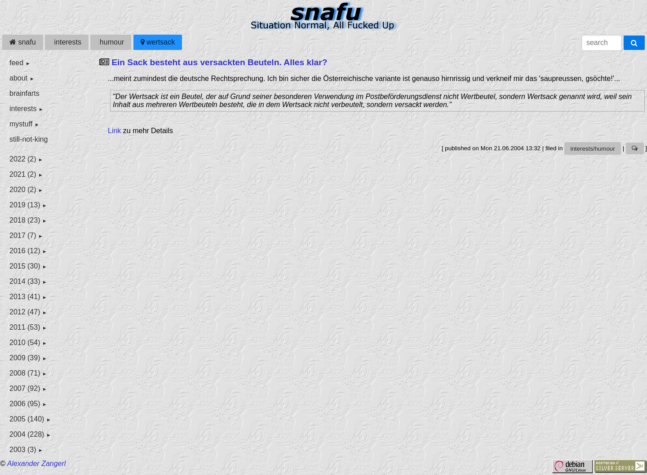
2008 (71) (24, 373)
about (18, 78)
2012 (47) (24, 312)
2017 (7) (22, 235)
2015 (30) (24, 266)
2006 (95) (24, 404)
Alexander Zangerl (36, 463)
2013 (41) (24, 296)
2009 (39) (24, 358)
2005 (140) (26, 419)
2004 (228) (26, 434)
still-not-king (28, 139)
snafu (22, 42)
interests (66, 42)
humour (110, 42)
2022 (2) (22, 159)
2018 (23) (24, 220)
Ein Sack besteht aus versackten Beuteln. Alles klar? (219, 62)
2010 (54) (24, 342)
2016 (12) (24, 251)
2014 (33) (24, 281)
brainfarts (24, 93)
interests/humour (592, 148)
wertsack (158, 42)
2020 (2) (22, 189)
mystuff (20, 124)
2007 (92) (24, 388)
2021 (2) (22, 174)
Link (114, 130)
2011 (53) (24, 327)
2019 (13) (24, 205)
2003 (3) (22, 449)
